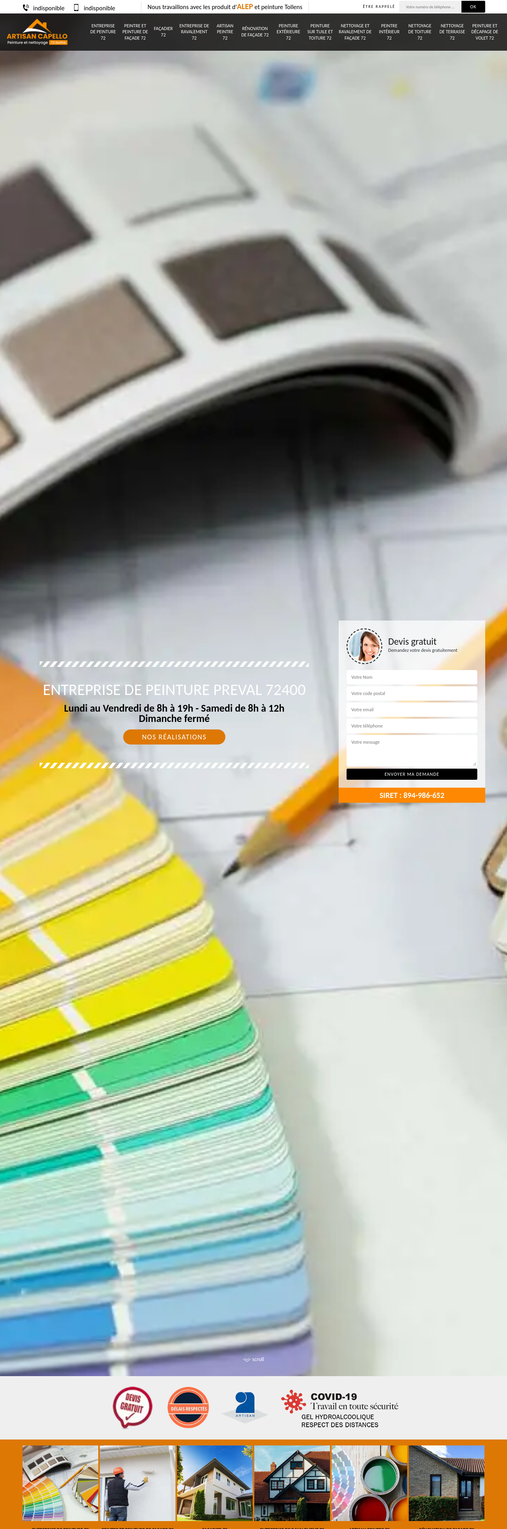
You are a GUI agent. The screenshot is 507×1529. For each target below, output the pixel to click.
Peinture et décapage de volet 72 (484, 32)
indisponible (43, 8)
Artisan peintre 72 (225, 32)
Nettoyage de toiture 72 (419, 32)
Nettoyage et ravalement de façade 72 (355, 32)
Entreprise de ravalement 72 (194, 32)
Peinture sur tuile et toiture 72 (320, 32)
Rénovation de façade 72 (255, 32)
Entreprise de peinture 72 (103, 32)
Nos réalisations (174, 737)
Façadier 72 (163, 32)
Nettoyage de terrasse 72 (452, 32)
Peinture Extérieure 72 (288, 32)
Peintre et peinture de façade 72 (135, 32)
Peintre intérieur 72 (389, 32)
